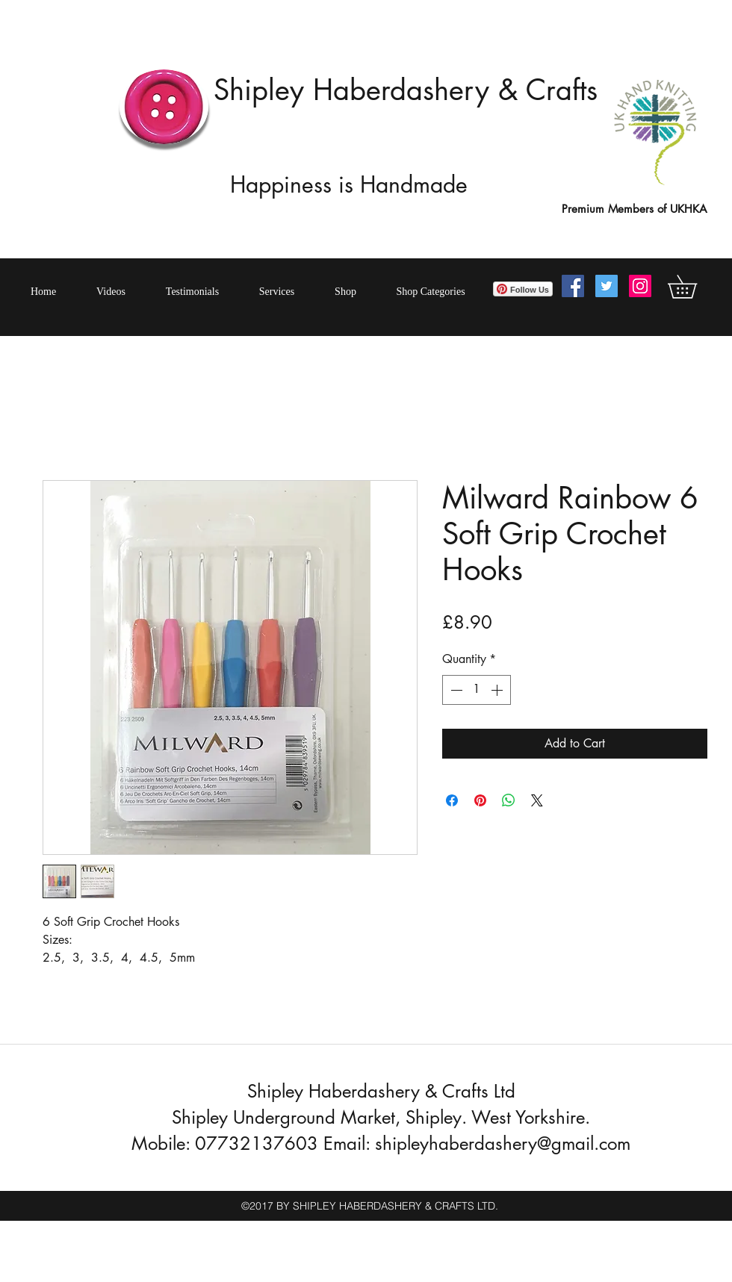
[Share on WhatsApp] (509, 800)
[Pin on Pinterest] (480, 800)
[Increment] (498, 690)
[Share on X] (537, 800)
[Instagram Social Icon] (640, 286)
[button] (693, 287)
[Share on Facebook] (452, 800)
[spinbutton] (476, 690)
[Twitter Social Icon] (606, 286)
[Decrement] (454, 690)
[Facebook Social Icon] (573, 286)
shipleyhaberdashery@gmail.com (502, 1143)
